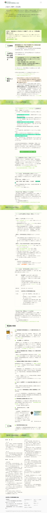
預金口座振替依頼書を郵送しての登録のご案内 (26, 168)
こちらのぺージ (19, 187)
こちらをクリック (21, 224)
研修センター (36, 503)
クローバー (36, 505)
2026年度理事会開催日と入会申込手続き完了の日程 (30, 202)
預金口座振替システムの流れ (24, 249)
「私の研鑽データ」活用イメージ (28, 348)
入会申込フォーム (26, 108)
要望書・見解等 (27, 505)
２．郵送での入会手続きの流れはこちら (23, 75)
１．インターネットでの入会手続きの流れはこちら (25, 73)
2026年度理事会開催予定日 (20, 69)
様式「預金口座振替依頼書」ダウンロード (25, 245)
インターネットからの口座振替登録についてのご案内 (27, 166)
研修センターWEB (19, 338)
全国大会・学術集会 (28, 507)
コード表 (32, 223)
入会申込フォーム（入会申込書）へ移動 (27, 151)
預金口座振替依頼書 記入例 (24, 248)
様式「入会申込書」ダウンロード (23, 220)
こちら (36, 428)
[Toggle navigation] (40, 2)
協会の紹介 (26, 503)
